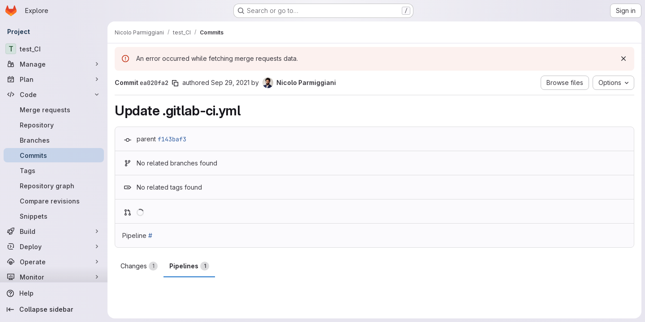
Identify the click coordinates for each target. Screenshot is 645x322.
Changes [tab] (139, 266)
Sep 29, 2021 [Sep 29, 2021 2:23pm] (230, 82)
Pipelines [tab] (189, 266)
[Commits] (54, 155)
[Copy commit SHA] (175, 83)
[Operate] (54, 261)
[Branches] (54, 140)
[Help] (54, 293)
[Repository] (54, 125)
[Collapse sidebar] (54, 309)
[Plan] (54, 79)
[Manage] (54, 64)
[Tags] (54, 170)
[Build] (54, 231)
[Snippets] (54, 216)
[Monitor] (54, 277)
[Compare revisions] (54, 201)
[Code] (54, 94)
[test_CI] (54, 49)
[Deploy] (54, 246)
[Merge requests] (54, 109)
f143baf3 (172, 139)
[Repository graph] (54, 185)
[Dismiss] (623, 58)
